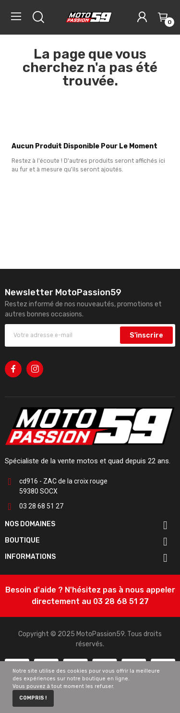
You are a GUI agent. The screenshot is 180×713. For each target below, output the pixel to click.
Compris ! (33, 698)
